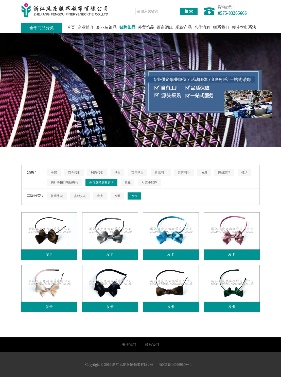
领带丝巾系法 (244, 27)
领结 (244, 172)
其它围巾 (184, 172)
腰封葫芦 (224, 172)
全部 (54, 172)
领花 (128, 182)
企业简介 (86, 27)
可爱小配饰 (149, 182)
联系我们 (221, 27)
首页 (71, 27)
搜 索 (189, 11)
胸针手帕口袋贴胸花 (64, 182)
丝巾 (117, 172)
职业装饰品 (106, 27)
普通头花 (57, 196)
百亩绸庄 (165, 27)
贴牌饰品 (127, 27)
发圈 (117, 196)
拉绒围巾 (161, 172)
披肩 (204, 172)
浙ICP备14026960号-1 (175, 365)
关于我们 (129, 345)
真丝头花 (80, 196)
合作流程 (202, 27)
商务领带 (74, 172)
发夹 (100, 196)
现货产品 (183, 27)
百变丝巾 (137, 172)
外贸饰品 (146, 27)
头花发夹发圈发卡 (101, 182)
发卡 (134, 196)
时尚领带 (97, 172)
